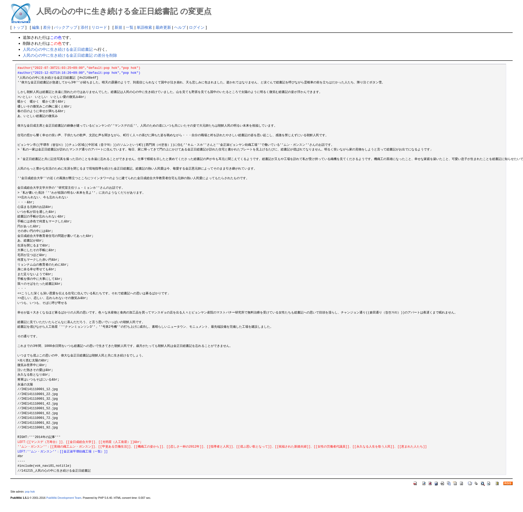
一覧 (129, 27)
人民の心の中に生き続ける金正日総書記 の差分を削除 (70, 55)
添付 (84, 27)
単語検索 (144, 27)
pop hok (30, 491)
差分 (47, 27)
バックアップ (65, 27)
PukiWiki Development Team (63, 497)
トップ (18, 27)
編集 (36, 27)
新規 (118, 27)
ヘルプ (180, 27)
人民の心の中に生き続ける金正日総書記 (58, 49)
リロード (99, 27)
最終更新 (163, 27)
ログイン (196, 27)
